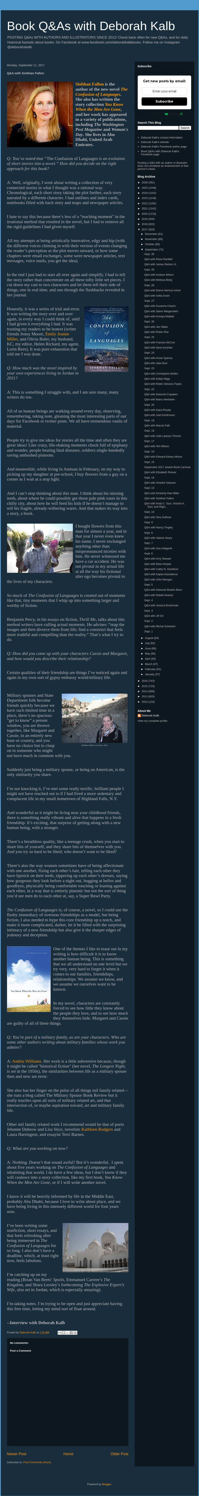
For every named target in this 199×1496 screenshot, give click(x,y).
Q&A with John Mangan (158, 579)
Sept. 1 (148, 631)
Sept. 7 (148, 543)
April (148, 658)
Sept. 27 (149, 300)
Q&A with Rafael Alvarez (158, 595)
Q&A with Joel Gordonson (159, 415)
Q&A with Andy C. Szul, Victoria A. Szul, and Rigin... (164, 505)
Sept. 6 (148, 553)
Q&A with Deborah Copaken (161, 394)
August (149, 638)
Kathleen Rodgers (97, 1129)
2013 (145, 696)
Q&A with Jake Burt (155, 363)
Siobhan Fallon (90, 84)
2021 (145, 208)
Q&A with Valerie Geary (158, 537)
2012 (145, 701)
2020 (145, 213)
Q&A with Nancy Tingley (158, 527)
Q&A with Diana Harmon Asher (162, 290)
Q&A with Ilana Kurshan (158, 347)
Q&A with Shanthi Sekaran (160, 482)
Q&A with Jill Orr (154, 615)
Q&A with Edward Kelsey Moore (163, 456)
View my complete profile (152, 720)
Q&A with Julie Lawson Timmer (162, 435)
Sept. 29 (149, 269)
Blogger (106, 1484)
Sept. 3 (148, 610)
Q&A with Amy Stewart (157, 558)
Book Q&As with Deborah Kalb (91, 26)
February (150, 669)
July (147, 643)
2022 (145, 203)
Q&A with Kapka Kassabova (161, 574)
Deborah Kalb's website (155, 142)
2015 (145, 686)
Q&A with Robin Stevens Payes (163, 383)
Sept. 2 (148, 620)
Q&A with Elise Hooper (157, 563)
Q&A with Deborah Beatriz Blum (163, 589)
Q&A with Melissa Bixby (158, 279)
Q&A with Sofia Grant (157, 295)
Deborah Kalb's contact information (162, 137)
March (149, 664)
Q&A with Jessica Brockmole (161, 605)
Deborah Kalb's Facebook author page (164, 146)
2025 (145, 187)
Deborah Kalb (150, 715)
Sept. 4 (148, 600)
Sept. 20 (149, 404)
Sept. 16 (149, 451)
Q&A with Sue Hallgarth (158, 548)
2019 (145, 218)
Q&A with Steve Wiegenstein (161, 311)
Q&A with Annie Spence (158, 358)
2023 (145, 198)
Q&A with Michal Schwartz (160, 626)
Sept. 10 (149, 511)
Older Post (119, 1454)
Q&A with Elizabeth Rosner (160, 472)
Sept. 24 (149, 352)
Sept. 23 (149, 368)
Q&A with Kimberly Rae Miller (161, 493)
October (150, 244)
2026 (145, 182)
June (148, 648)
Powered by (164, 113)
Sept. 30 (149, 254)
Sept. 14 (149, 477)
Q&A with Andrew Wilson (159, 274)
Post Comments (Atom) (37, 1462)
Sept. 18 (149, 430)
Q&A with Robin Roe (156, 331)
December (151, 233)
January (150, 674)
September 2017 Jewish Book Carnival (167, 467)
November (151, 239)
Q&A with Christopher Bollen (161, 373)
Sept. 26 (149, 321)
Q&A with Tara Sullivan (157, 517)
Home (68, 1454)
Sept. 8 (148, 532)
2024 (145, 192)
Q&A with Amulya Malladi (159, 316)
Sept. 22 (149, 389)
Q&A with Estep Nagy (157, 378)
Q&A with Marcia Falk (157, 425)
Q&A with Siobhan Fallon (159, 498)
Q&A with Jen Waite (156, 326)
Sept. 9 (148, 522)
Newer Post (16, 1454)
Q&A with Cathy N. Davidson (161, 569)
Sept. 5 (148, 584)
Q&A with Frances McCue (159, 342)
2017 (145, 229)
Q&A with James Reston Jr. (160, 264)
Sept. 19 (149, 420)
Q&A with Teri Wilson (156, 446)
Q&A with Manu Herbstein (159, 399)
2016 (145, 680)
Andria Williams (26, 1061)
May (148, 653)
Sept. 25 (149, 337)
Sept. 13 (149, 487)
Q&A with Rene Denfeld (158, 259)
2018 (145, 224)
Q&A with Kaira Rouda (157, 409)
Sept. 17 (149, 441)
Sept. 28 (149, 285)
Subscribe (164, 101)
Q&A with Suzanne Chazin (160, 305)
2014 (145, 691)
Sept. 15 (149, 462)
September (152, 249)
